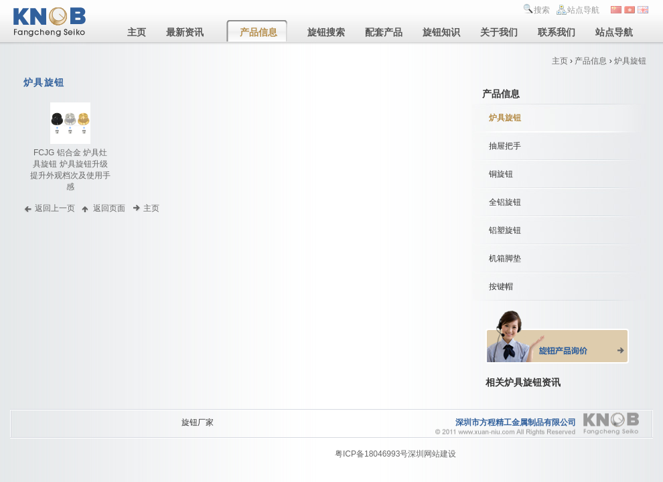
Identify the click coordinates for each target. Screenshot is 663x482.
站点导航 (583, 10)
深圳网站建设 (432, 454)
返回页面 (109, 208)
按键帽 (501, 286)
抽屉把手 (505, 146)
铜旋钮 (501, 174)
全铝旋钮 (505, 202)
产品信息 (591, 61)
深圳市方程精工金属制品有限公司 (515, 422)
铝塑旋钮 (505, 230)
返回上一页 (55, 208)
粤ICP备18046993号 (371, 454)
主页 (560, 61)
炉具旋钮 (630, 61)
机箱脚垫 (505, 258)
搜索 (542, 10)
